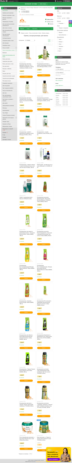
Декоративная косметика (8, 105)
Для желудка (6, 43)
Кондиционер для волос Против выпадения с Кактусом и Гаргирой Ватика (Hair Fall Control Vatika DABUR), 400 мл (44, 233)
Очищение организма (7, 83)
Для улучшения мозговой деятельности (8, 24)
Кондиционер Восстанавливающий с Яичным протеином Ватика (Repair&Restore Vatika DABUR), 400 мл (44, 268)
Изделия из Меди (7, 124)
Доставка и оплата (7, 139)
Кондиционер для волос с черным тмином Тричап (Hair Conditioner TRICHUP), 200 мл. (27, 404)
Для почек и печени (7, 28)
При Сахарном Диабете (8, 88)
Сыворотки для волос (7, 61)
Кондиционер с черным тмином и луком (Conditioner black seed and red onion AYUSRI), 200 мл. (27, 166)
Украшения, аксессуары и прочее (8, 118)
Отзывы (4, 137)
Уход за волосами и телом (9, 50)
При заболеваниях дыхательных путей (7, 96)
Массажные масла (7, 80)
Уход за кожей (6, 47)
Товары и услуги (24, 33)
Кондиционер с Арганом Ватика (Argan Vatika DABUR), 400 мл (27, 302)
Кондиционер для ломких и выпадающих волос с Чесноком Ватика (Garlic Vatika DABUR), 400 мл (27, 233)
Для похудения (6, 85)
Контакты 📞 (36, 28)
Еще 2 (59, 50)
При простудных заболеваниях (6, 35)
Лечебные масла (6, 45)
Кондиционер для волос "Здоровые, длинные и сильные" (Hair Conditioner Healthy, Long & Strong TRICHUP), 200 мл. (44, 405)
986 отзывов (59, 1)
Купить (26, 76)
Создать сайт (11, 1)
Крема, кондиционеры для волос (9, 55)
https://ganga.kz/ (59, 80)
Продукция (5, 10)
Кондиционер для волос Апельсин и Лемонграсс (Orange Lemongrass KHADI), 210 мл (44, 99)
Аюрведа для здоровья (8, 13)
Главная (22, 28)
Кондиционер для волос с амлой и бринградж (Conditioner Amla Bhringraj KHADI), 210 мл (44, 65)
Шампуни (5, 52)
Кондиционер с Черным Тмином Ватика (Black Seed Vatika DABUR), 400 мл (27, 370)
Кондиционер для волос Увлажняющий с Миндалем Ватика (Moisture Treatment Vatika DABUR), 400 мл (44, 199)
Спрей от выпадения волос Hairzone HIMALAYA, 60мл (26, 198)
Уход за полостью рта (7, 90)
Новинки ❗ (5, 132)
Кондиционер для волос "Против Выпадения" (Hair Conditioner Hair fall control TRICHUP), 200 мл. (43, 371)
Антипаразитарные (7, 38)
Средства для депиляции (8, 78)
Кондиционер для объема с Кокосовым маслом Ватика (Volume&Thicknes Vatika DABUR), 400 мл (26, 337)
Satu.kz (42, 460)
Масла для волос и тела (8, 63)
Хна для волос (6, 66)
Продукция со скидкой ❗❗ (8, 129)
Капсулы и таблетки (7, 68)
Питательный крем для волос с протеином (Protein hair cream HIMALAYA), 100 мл (27, 439)
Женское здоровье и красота (7, 18)
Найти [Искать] (49, 14)
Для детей (5, 103)
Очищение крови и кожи (8, 40)
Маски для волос (6, 59)
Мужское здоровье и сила (8, 15)
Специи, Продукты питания (9, 115)
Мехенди (5, 108)
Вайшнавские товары (7, 126)
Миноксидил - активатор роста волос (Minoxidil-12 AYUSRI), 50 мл (44, 166)
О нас (4, 135)
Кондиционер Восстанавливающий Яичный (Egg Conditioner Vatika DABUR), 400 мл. (27, 267)
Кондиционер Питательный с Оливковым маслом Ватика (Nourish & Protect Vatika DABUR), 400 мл (44, 303)
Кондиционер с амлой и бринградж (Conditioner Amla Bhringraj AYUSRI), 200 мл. (27, 133)
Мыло (4, 71)
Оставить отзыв (50, 21)
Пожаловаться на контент (41, 461)
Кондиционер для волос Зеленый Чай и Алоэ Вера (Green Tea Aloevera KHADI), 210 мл (26, 100)
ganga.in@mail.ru (59, 85)
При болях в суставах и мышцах (8, 100)
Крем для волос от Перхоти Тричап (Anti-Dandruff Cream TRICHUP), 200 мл (44, 439)
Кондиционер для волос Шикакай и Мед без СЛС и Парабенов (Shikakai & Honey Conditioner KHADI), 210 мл (27, 66)
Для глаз (5, 93)
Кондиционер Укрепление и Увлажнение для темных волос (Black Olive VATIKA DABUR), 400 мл (44, 337)
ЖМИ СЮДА (43, 4)
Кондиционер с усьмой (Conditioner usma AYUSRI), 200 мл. (44, 133)
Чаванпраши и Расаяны (8, 21)
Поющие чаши (6, 121)
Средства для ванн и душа (9, 76)
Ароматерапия (6, 110)
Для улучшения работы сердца (8, 31)
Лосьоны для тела (7, 73)
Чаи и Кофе (5, 112)
